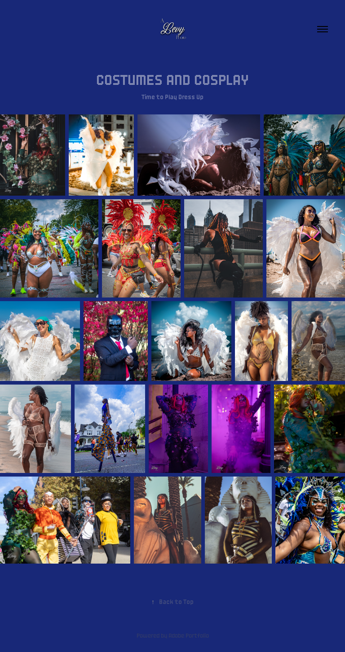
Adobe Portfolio (188, 634)
